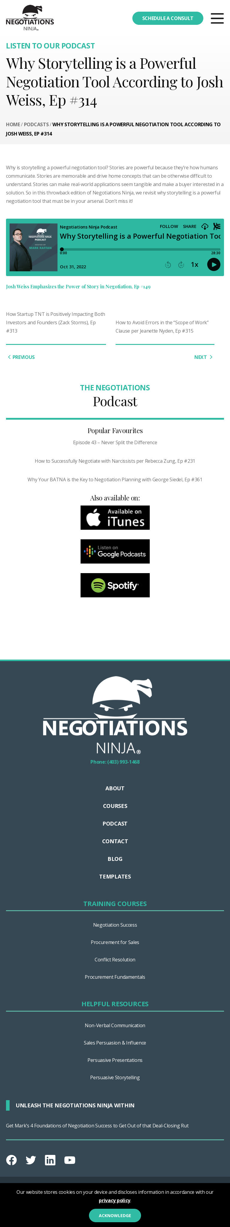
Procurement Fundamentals (115, 977)
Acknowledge (115, 1215)
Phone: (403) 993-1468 (114, 762)
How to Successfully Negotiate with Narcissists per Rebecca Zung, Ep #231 (115, 461)
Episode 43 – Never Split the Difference (115, 442)
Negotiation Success (115, 925)
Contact (115, 841)
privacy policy (114, 1200)
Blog (115, 858)
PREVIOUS (20, 357)
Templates (115, 876)
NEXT (204, 357)
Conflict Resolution (115, 959)
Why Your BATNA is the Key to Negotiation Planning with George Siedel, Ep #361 (115, 479)
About (114, 788)
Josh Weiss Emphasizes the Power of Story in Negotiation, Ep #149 (79, 286)
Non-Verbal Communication (115, 1025)
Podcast (115, 823)
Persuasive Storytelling (115, 1077)
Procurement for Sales (115, 942)
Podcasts (36, 124)
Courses (115, 805)
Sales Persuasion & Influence (115, 1042)
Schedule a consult (167, 18)
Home (13, 124)
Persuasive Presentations (115, 1060)
